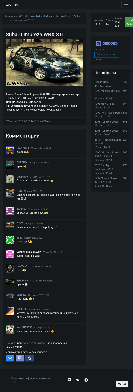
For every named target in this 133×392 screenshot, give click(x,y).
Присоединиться (107, 54)
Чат (122, 384)
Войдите (11, 343)
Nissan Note (101, 81)
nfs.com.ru (10, 4)
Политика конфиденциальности (30, 378)
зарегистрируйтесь (34, 343)
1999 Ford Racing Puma (108, 112)
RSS (13, 382)
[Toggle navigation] (125, 4)
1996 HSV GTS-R (104, 103)
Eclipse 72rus (42, 121)
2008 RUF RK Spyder (106, 121)
